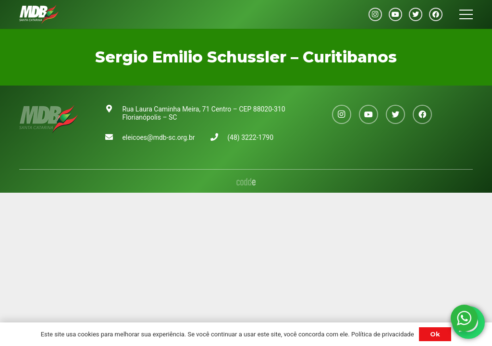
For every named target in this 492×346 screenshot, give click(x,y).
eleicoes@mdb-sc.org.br (158, 137)
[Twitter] (415, 14)
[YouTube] (395, 14)
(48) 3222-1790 (250, 137)
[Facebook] (436, 14)
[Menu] (466, 14)
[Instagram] (375, 14)
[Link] (39, 14)
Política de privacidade (382, 334)
